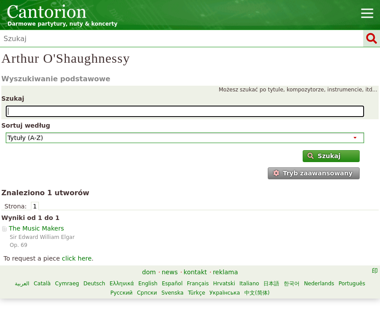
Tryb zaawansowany (313, 173)
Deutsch (94, 283)
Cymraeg (67, 283)
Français (198, 283)
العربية (22, 283)
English (147, 283)
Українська (224, 293)
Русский (121, 293)
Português (351, 283)
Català (42, 283)
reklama (225, 272)
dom (149, 272)
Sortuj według (25, 125)
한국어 (292, 283)
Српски (147, 293)
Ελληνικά (122, 283)
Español (172, 283)
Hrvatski (224, 283)
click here (76, 258)
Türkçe (196, 293)
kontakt (195, 272)
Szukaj (12, 98)
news (170, 272)
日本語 (271, 283)
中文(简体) (257, 293)
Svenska (172, 293)
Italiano (249, 283)
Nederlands (319, 283)
